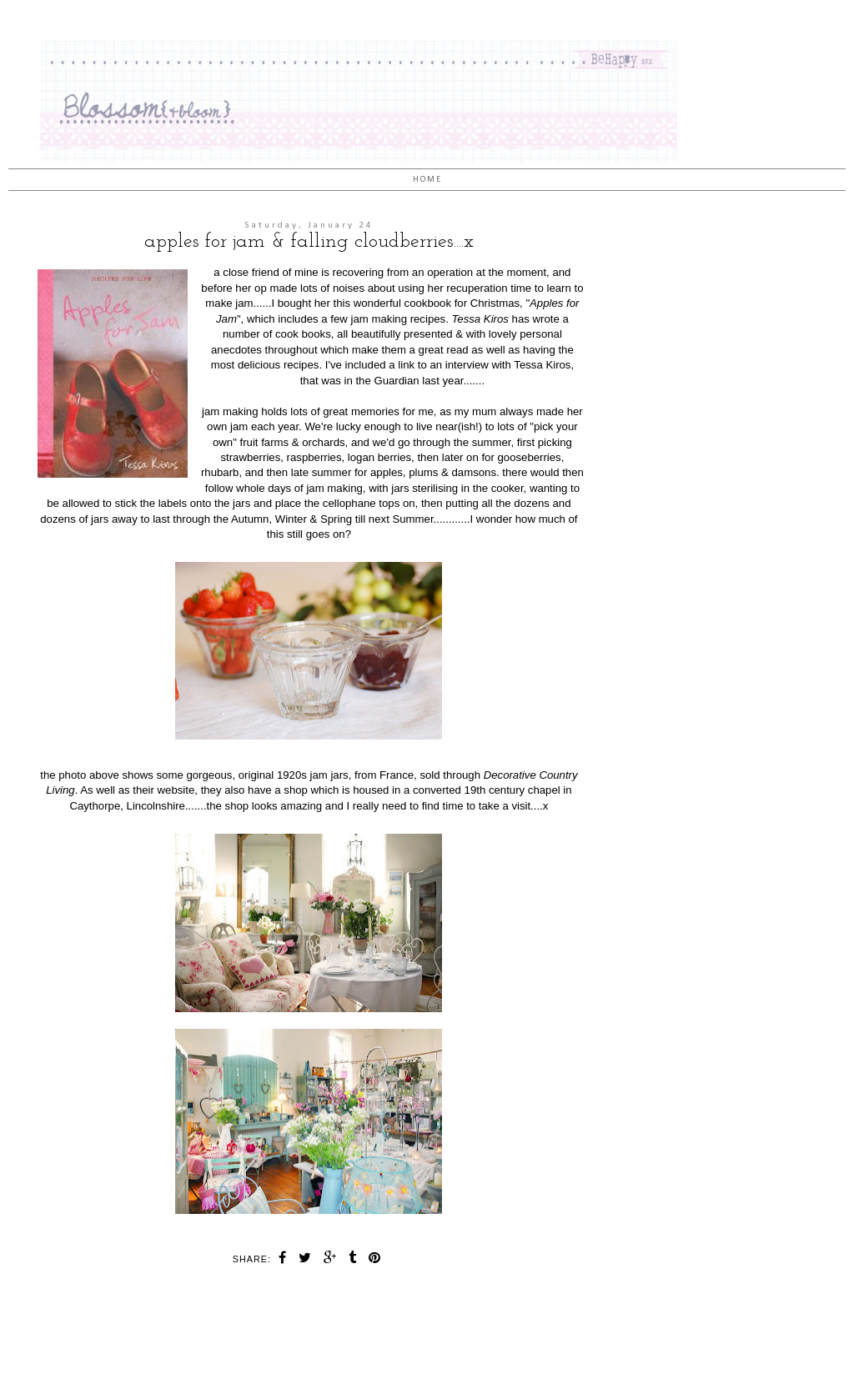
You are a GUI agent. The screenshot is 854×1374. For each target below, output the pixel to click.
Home (427, 179)
